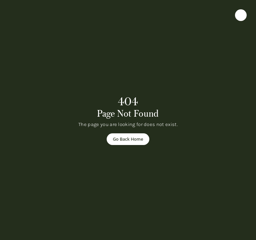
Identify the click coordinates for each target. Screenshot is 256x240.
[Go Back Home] (128, 139)
